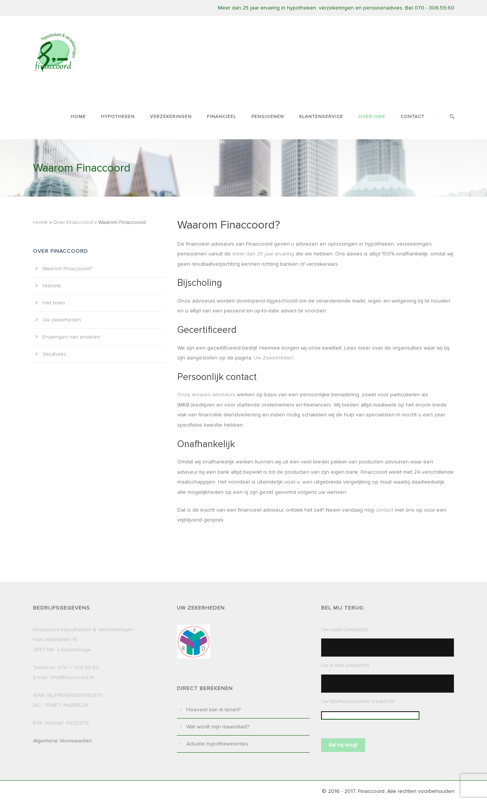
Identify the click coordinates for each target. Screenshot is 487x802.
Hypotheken (118, 117)
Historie (52, 285)
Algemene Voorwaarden (62, 740)
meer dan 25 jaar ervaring (263, 254)
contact (384, 510)
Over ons (371, 117)
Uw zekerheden (62, 320)
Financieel (221, 117)
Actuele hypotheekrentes (217, 744)
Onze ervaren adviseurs (206, 394)
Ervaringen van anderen (71, 337)
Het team (54, 302)
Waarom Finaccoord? (67, 268)
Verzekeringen (171, 117)
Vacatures (54, 354)
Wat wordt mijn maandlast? (217, 726)
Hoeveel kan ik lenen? (213, 709)
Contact (412, 117)
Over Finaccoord (73, 222)
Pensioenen (267, 117)
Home (78, 117)
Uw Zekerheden (273, 358)
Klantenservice (321, 117)
